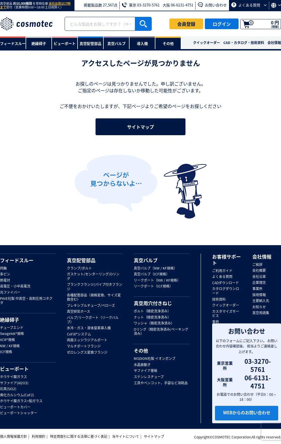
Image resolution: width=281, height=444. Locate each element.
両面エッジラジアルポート (87, 340)
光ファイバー (10, 292)
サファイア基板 (145, 371)
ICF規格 (6, 352)
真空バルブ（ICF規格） (151, 274)
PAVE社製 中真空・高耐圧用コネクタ (26, 300)
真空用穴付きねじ (153, 303)
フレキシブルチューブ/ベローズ (91, 305)
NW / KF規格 (10, 346)
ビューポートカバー (15, 407)
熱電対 (5, 280)
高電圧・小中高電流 (15, 286)
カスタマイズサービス (225, 313)
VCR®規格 (7, 340)
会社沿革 (259, 277)
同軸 (3, 268)
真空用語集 (260, 313)
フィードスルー (16, 260)
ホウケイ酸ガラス (13, 377)
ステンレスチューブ (149, 377)
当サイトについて (125, 436)
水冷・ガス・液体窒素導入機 (89, 328)
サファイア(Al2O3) (14, 383)
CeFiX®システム (79, 334)
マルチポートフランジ (84, 346)
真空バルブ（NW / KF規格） (155, 268)
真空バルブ (146, 260)
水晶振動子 (142, 365)
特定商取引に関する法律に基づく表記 (78, 436)
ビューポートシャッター (18, 413)
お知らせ (259, 307)
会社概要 (259, 270)
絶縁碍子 (9, 320)
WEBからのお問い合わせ (246, 413)
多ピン (5, 274)
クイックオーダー (206, 42)
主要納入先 (260, 301)
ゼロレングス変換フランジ (87, 352)
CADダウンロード (225, 283)
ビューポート (14, 369)
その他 (141, 351)
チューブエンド (11, 328)
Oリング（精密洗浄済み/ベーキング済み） (161, 331)
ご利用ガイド (222, 271)
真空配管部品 (81, 260)
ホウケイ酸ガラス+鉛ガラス (21, 401)
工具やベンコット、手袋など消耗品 (161, 383)
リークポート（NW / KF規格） (157, 280)
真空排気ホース (78, 311)
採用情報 (259, 295)
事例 (215, 322)
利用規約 (38, 436)
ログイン (222, 23)
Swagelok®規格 (12, 334)
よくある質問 (249, 5)
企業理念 (259, 282)
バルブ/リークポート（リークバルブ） (93, 320)
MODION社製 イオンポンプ (154, 358)
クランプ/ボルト (79, 268)
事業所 (257, 289)
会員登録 (186, 23)
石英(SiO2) (8, 389)
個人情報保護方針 (13, 436)
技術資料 (219, 299)
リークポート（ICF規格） (153, 286)
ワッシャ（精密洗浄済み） (154, 323)
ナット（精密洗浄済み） (152, 317)
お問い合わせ (212, 5)
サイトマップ (140, 126)
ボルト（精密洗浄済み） (152, 311)
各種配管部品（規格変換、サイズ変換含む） (94, 297)
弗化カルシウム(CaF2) (17, 395)
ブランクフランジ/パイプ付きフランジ (94, 286)
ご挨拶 (257, 265)
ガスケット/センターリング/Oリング (93, 276)
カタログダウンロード (225, 291)
